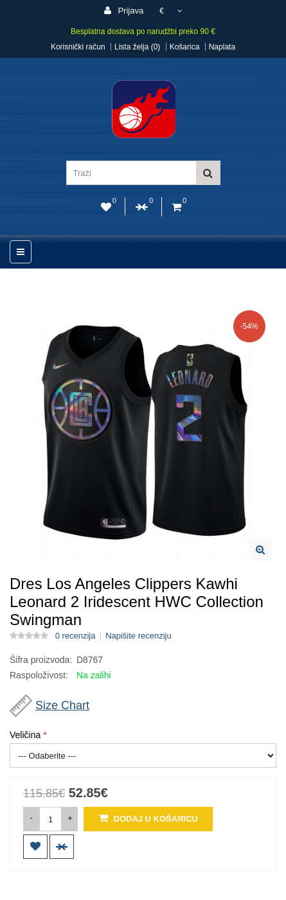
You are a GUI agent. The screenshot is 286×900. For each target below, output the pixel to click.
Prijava (123, 10)
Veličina (25, 735)
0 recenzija (75, 636)
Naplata (222, 47)
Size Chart (62, 705)
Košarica (185, 47)
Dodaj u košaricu (148, 818)
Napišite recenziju (138, 636)
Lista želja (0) (137, 47)
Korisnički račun (78, 47)
